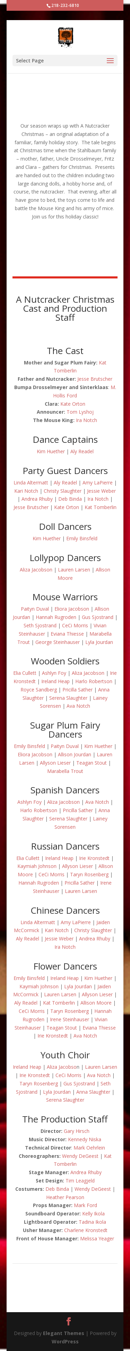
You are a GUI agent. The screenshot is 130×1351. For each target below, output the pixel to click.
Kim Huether (51, 451)
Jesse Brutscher (94, 379)
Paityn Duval (35, 608)
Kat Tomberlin (100, 507)
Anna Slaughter (93, 1091)
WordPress (65, 1341)
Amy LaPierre (98, 482)
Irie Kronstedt (94, 858)
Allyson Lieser (55, 762)
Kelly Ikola (93, 1213)
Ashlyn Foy (54, 673)
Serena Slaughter (68, 698)
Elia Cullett (24, 673)
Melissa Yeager (97, 1238)
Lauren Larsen (74, 569)
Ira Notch (86, 420)
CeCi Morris (75, 625)
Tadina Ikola (92, 1222)
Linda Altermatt (31, 482)
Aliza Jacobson (36, 569)
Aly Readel (82, 451)
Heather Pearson (65, 1197)
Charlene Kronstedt (85, 1230)
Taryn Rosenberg (89, 874)
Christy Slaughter (62, 491)
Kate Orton (72, 404)
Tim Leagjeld (80, 1180)
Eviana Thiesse (67, 633)
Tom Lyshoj (80, 411)
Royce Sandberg (38, 689)
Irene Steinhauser (69, 1019)
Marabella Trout (65, 771)
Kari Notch (26, 491)
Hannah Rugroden (56, 617)
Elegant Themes (63, 1333)
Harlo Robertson (93, 681)
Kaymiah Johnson (37, 866)
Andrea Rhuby (37, 499)
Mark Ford (85, 1205)
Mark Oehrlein (89, 1147)
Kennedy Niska (84, 1139)
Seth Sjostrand (40, 625)
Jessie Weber (101, 491)
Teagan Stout (91, 762)
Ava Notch (78, 706)
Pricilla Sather (77, 689)
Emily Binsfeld (81, 538)
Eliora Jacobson (71, 608)
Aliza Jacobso (62, 1067)
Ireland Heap (55, 681)
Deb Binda (70, 499)
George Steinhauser (57, 642)
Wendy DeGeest (80, 1156)
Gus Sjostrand (97, 617)
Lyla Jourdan (99, 642)
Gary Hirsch (76, 1131)
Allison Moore (96, 1002)
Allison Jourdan (74, 754)
